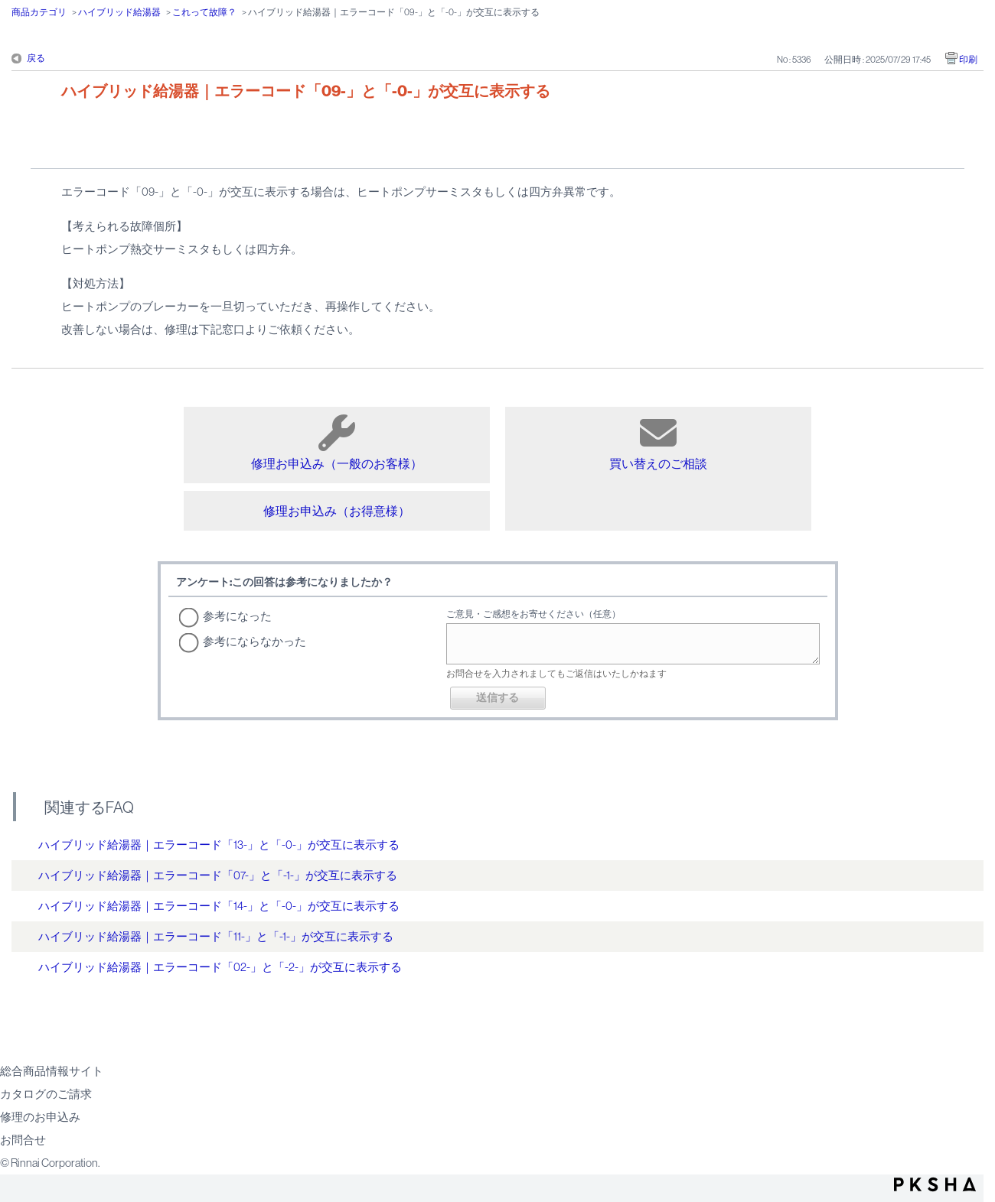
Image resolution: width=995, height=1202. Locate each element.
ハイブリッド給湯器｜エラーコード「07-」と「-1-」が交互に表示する (217, 875)
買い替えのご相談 (658, 442)
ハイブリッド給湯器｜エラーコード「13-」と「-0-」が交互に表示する (219, 844)
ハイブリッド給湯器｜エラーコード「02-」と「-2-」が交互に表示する (220, 966)
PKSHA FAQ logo (935, 1184)
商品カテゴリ (39, 12)
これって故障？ (204, 12)
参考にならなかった (254, 641)
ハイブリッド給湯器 (119, 12)
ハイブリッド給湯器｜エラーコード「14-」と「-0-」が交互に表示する (219, 905)
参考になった (237, 615)
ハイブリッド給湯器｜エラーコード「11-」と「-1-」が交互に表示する (215, 936)
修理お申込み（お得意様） (336, 511)
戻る (36, 58)
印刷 (968, 59)
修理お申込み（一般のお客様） (336, 442)
